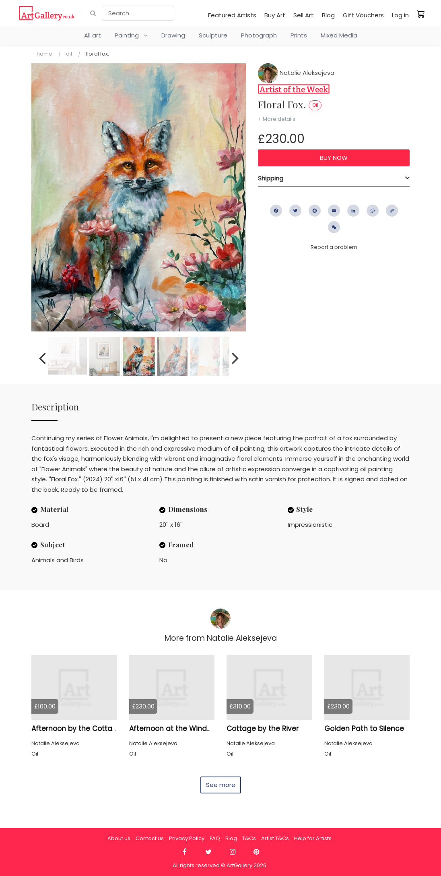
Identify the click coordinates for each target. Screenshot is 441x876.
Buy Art (274, 15)
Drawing (173, 35)
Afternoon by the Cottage (76, 728)
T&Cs (249, 838)
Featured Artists (232, 15)
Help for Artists (313, 838)
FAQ (215, 838)
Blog (328, 15)
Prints (299, 35)
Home (44, 53)
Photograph (259, 35)
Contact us (150, 838)
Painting (131, 35)
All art (92, 35)
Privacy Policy (186, 838)
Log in (400, 15)
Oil (69, 53)
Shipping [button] (270, 178)
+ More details (276, 119)
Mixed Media (339, 35)
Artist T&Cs (275, 838)
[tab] (334, 178)
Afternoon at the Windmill (174, 728)
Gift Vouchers (363, 15)
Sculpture (213, 35)
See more (220, 785)
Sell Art (303, 15)
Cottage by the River (263, 728)
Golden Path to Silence (364, 728)
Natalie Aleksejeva (296, 72)
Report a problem (334, 247)
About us (118, 838)
